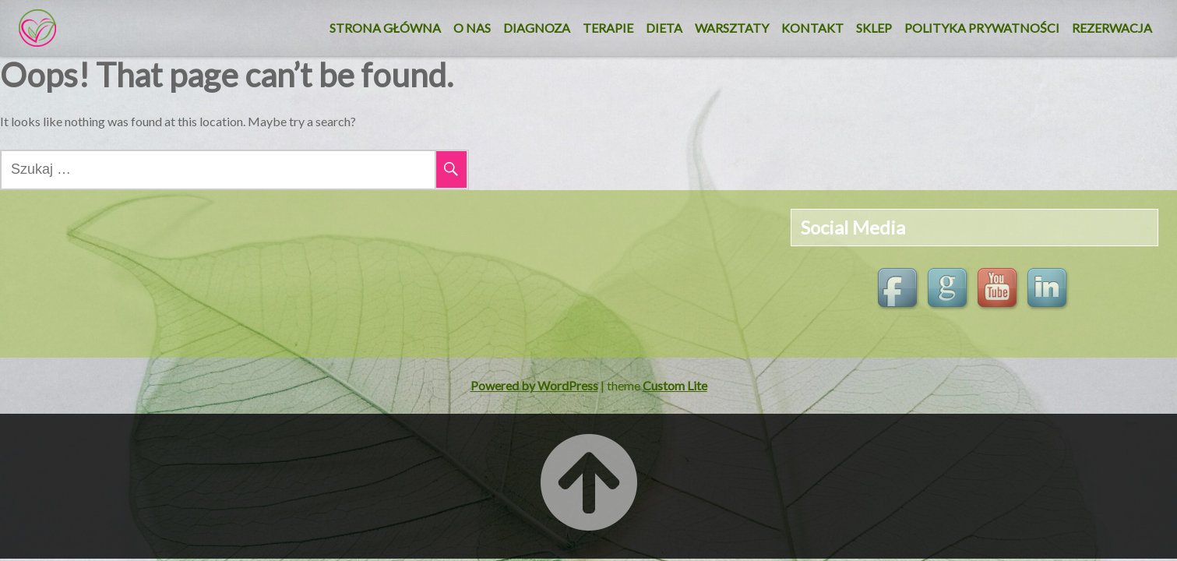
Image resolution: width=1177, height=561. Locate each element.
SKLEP (874, 27)
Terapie (608, 27)
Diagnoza (536, 27)
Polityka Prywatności (981, 27)
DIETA (664, 27)
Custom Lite (675, 385)
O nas (472, 27)
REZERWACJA (1112, 27)
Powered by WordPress (534, 385)
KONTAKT (812, 27)
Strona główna (385, 27)
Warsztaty (732, 27)
